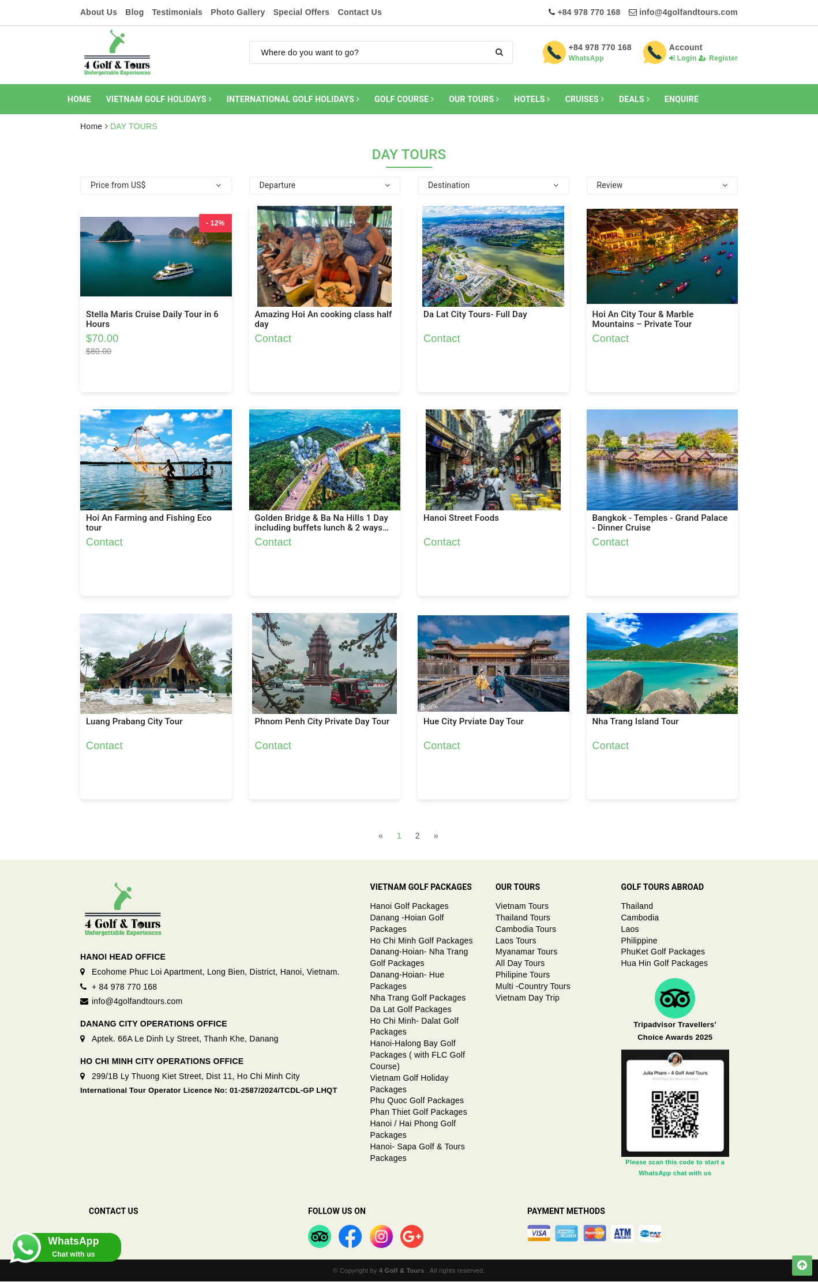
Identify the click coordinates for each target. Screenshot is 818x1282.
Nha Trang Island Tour (635, 722)
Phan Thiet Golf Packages (418, 1112)
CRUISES (584, 99)
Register (718, 58)
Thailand (637, 906)
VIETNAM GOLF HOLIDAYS (159, 99)
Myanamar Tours (527, 952)
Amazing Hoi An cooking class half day (323, 319)
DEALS (634, 99)
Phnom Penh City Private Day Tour (322, 722)
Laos (630, 929)
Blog (134, 12)
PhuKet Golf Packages (663, 952)
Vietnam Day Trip (528, 997)
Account (686, 47)
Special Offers (301, 12)
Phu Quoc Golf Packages (417, 1101)
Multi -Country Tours (533, 986)
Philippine (639, 940)
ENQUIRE (682, 99)
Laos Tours (516, 940)
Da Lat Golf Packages (411, 1009)
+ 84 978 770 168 (124, 986)
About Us (98, 12)
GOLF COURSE (404, 99)
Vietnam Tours (522, 906)
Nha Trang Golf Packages (418, 997)
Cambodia (640, 917)
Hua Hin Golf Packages (664, 963)
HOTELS (532, 99)
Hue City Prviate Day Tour (473, 722)
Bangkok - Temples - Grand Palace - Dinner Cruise (660, 523)
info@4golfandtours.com (688, 12)
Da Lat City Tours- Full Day (475, 314)
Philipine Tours (523, 975)
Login (683, 58)
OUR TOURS (474, 99)
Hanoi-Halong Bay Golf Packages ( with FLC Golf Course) (418, 1055)
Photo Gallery (238, 12)
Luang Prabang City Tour (134, 722)
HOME (79, 99)
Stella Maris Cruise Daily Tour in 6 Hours (152, 319)
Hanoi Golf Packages (409, 906)
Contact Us (360, 12)
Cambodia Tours (526, 929)
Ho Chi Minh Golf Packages (421, 940)
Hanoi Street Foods (461, 518)
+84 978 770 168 (588, 12)
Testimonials (177, 12)
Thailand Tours (523, 917)
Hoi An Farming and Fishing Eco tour (149, 523)
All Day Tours (520, 963)
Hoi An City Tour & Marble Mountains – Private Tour (643, 319)
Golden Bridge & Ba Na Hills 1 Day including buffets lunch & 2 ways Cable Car (321, 523)
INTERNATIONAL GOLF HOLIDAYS (293, 99)
